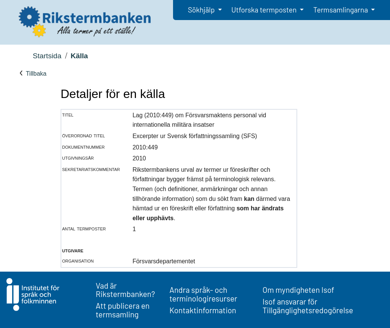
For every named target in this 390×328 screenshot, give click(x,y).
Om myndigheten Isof (298, 289)
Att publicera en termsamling (123, 310)
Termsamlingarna (341, 9)
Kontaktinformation (203, 310)
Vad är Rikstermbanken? (125, 290)
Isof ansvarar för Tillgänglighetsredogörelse (307, 306)
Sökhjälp (202, 9)
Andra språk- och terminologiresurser (203, 294)
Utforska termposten (264, 9)
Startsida (47, 56)
